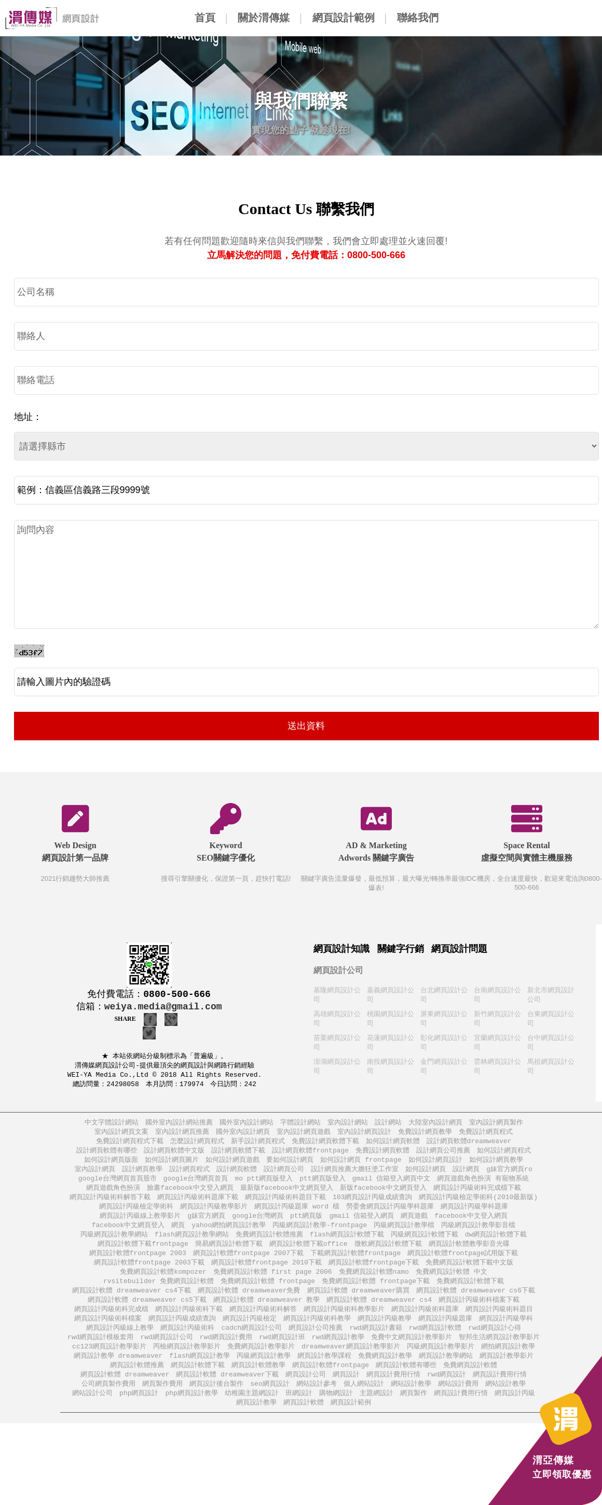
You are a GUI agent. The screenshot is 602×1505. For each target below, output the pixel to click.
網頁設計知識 (341, 949)
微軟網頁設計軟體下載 (388, 1253)
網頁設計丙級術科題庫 (425, 1322)
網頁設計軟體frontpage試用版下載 (462, 1263)
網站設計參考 (316, 1401)
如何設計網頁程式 (504, 1155)
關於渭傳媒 (264, 17)
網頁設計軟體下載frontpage (143, 1253)
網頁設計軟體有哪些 (406, 1382)
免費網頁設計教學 (385, 1372)
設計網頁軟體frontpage (310, 1155)
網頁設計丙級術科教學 (317, 1332)
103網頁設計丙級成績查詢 (372, 1204)
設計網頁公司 (284, 1175)
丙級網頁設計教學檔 (404, 1234)
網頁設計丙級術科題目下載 (285, 1204)
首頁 (205, 17)
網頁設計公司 (338, 970)
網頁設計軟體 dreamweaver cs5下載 (147, 1313)
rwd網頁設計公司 (166, 1352)
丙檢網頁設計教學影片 (187, 1362)
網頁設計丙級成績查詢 (182, 1332)
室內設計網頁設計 (364, 1135)
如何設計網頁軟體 (393, 1145)
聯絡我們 (418, 17)
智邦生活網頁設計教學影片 (499, 1352)
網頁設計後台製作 (216, 1401)
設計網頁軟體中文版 (174, 1155)
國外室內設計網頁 (243, 1135)
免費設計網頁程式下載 (129, 1145)
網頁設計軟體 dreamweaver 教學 (266, 1313)
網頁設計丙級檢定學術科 (136, 1214)
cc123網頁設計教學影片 (109, 1362)
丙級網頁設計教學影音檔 (478, 1234)
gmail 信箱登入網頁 (361, 1224)
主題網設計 (376, 1411)
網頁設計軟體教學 (258, 1382)
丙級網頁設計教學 (264, 1372)
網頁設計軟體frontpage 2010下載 (266, 1273)
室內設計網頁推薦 (182, 1135)
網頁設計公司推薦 (316, 1342)
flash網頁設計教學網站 (192, 1244)
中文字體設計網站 (112, 1125)
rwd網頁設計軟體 (435, 1342)
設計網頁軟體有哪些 (106, 1155)
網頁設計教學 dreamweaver (118, 1372)
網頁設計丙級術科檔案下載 (479, 1313)
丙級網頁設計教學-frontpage (319, 1234)
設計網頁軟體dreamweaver (469, 1145)
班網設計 (298, 1411)
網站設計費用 (458, 1401)
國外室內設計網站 (246, 1125)
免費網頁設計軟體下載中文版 (469, 1273)
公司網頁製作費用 (108, 1401)
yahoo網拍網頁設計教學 (228, 1234)
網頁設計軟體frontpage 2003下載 (149, 1273)
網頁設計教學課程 (324, 1372)
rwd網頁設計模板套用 (100, 1352)
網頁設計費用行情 (393, 1391)
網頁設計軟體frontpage (330, 1382)
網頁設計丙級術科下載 (189, 1322)
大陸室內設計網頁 (435, 1125)
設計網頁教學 (142, 1175)
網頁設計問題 (459, 949)
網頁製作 (413, 1411)
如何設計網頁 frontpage (360, 1165)
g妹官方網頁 (206, 1224)
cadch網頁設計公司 (251, 1342)
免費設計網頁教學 (425, 1135)
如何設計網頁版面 (111, 1165)
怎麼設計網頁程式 (197, 1145)
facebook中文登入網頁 (470, 1224)
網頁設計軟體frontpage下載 (374, 1273)
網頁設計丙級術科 (187, 1342)
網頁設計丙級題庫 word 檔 (296, 1214)
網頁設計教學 (256, 1421)
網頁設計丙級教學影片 (214, 1214)
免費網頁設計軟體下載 (470, 1293)
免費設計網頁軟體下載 (325, 1145)
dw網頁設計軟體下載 (496, 1244)
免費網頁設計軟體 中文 (451, 1283)
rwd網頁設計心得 (494, 1342)
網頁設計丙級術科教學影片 (344, 1322)
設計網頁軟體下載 (238, 1155)
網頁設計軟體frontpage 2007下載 (248, 1263)
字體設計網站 (300, 1125)
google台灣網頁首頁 (195, 1185)
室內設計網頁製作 (496, 1125)
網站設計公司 (92, 1411)
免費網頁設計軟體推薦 (269, 1244)
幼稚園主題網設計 (252, 1411)
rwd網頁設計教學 (338, 1352)
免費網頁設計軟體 (470, 1382)
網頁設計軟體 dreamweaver (125, 1391)
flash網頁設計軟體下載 (347, 1244)
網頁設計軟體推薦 (137, 1382)
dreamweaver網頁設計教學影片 (351, 1362)
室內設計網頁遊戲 (304, 1135)
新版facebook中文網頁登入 (383, 1194)
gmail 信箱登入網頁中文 (391, 1185)
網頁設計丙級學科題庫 (474, 1214)
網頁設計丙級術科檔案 (108, 1332)
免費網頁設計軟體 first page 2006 (272, 1283)
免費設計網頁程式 (486, 1135)
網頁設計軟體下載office (308, 1253)
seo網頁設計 (269, 1401)
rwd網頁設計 (446, 1391)
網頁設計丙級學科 (506, 1332)
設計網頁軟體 (236, 1175)
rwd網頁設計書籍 (375, 1342)
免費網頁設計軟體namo (374, 1283)
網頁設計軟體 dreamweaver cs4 (379, 1313)
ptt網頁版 (306, 1224)
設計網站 (388, 1125)
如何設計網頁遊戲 (232, 1165)
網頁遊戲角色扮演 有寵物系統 (483, 1185)
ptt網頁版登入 (322, 1185)
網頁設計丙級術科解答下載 (110, 1204)
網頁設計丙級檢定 (250, 1332)
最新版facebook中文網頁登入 (286, 1194)
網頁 (178, 1234)
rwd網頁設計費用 (226, 1352)
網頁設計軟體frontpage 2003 (137, 1263)
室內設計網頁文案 (121, 1135)
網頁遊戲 (414, 1224)
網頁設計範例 (343, 17)
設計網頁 (466, 1175)
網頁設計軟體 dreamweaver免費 (249, 1303)
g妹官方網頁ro (509, 1175)
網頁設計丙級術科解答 (263, 1322)
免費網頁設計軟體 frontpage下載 (376, 1293)
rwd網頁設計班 (282, 1352)
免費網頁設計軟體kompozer (163, 1283)
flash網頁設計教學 (199, 1372)
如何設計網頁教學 (496, 1165)
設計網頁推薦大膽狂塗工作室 (355, 1175)
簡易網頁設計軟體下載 (229, 1253)
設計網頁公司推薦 (443, 1155)
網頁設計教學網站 (446, 1372)
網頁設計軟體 (303, 1421)
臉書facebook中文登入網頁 (190, 1194)
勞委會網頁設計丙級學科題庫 (390, 1214)
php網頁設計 (138, 1411)
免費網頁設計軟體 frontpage (268, 1293)
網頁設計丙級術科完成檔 (111, 1322)
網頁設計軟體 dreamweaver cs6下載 (475, 1303)
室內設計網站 (347, 1125)
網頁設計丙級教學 (385, 1332)
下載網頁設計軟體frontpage (355, 1263)
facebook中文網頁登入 (128, 1234)
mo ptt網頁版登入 (264, 1185)
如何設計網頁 (425, 1175)
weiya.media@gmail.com (163, 1007)
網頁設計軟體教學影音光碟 (469, 1253)
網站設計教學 (411, 1401)
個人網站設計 (364, 1401)
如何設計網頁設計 (435, 1165)
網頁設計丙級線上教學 (120, 1342)
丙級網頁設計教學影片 (440, 1362)
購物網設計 (336, 1411)
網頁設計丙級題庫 (445, 1332)
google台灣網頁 (257, 1224)
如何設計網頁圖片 (172, 1165)
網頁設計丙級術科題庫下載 (197, 1204)
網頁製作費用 (162, 1401)
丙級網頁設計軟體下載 (424, 1244)
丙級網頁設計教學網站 (114, 1244)
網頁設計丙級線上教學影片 (140, 1224)
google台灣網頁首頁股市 (117, 1185)
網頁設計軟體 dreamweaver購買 (358, 1303)
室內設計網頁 (95, 1175)
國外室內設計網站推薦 (179, 1125)
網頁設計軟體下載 (198, 1382)
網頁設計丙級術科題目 (499, 1322)
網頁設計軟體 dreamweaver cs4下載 (131, 1303)
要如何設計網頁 (289, 1165)
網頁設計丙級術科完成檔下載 (477, 1194)
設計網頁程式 (189, 1175)
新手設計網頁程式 (258, 1145)
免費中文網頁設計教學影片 (411, 1352)
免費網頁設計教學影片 (261, 1362)
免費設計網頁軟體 (382, 1155)
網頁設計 (346, 1391)
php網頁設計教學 (192, 1411)
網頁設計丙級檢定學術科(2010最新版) (478, 1204)
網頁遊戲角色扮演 (113, 1194)
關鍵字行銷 (400, 949)
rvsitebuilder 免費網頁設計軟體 (158, 1293)
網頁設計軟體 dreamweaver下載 (227, 1391)
